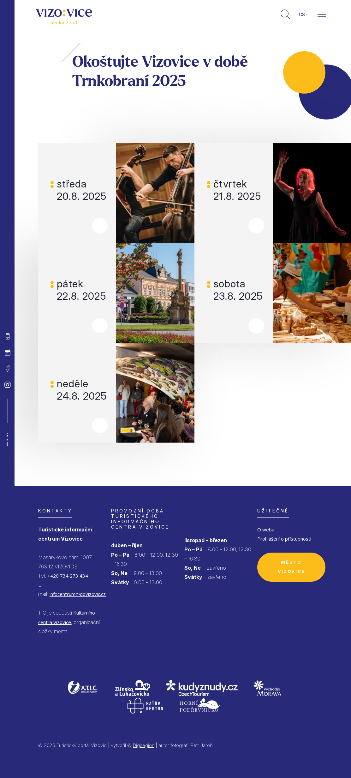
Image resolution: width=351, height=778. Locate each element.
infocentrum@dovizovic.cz (78, 594)
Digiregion (143, 745)
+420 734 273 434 (67, 576)
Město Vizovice (291, 567)
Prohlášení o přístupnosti (284, 539)
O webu (265, 529)
